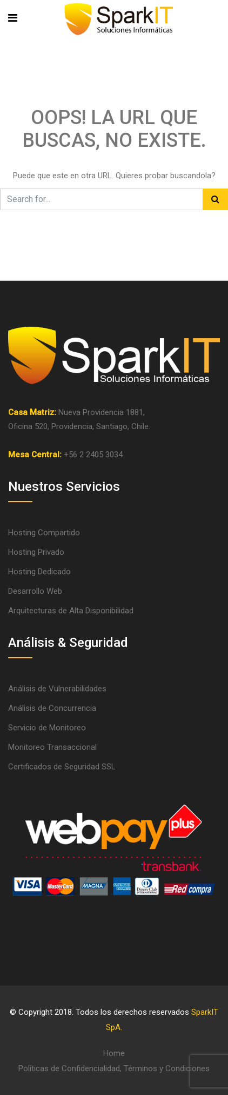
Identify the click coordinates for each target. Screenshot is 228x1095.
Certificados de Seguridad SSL (62, 767)
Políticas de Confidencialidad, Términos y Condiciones (114, 1068)
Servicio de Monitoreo (47, 728)
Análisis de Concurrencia (52, 708)
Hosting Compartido (44, 532)
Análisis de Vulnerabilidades (57, 689)
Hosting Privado (36, 552)
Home (114, 1053)
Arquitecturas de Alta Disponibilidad (70, 610)
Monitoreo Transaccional (52, 747)
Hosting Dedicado (39, 571)
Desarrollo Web (35, 591)
